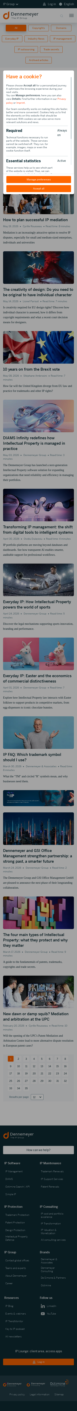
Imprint (20, 103)
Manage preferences (38, 179)
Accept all (38, 188)
